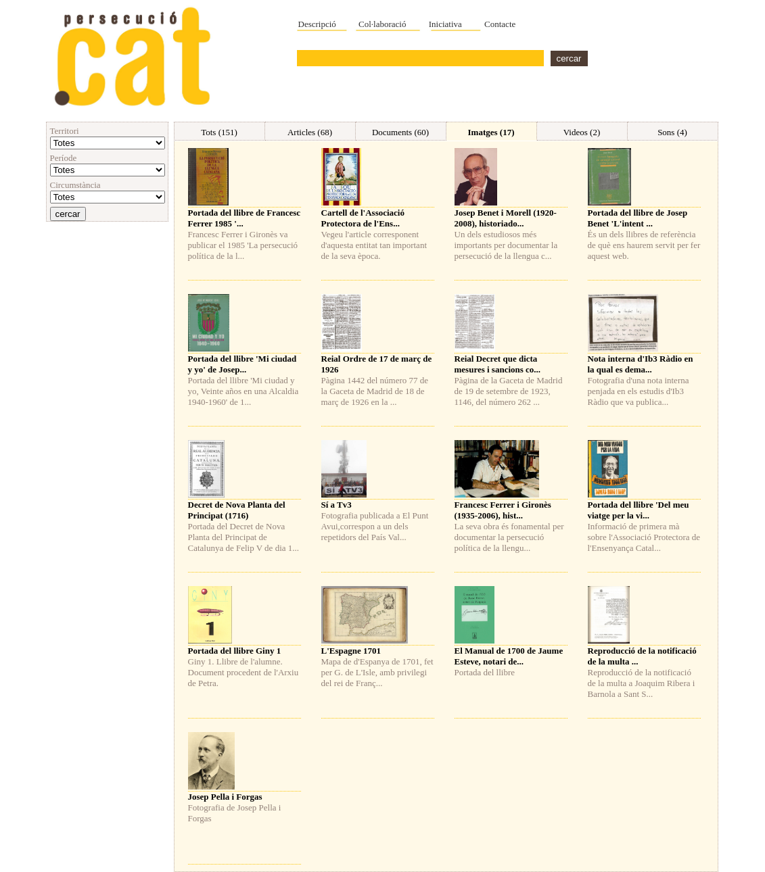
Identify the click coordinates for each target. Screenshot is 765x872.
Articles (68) (309, 132)
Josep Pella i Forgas (225, 797)
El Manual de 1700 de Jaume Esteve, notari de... (509, 656)
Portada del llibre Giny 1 (234, 651)
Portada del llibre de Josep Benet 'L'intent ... (638, 218)
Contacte (499, 24)
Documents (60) (400, 132)
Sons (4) (672, 132)
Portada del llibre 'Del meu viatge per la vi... (638, 510)
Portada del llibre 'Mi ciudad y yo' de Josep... (242, 364)
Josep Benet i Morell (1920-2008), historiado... (506, 218)
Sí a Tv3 (336, 505)
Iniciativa (445, 24)
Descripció (317, 24)
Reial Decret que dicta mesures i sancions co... (498, 364)
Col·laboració (382, 24)
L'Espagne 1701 (351, 651)
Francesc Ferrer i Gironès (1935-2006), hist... (503, 510)
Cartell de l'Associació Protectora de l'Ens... (362, 218)
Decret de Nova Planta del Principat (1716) (236, 510)
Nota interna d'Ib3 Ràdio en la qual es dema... (640, 364)
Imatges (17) (491, 132)
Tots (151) (219, 132)
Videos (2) (581, 132)
